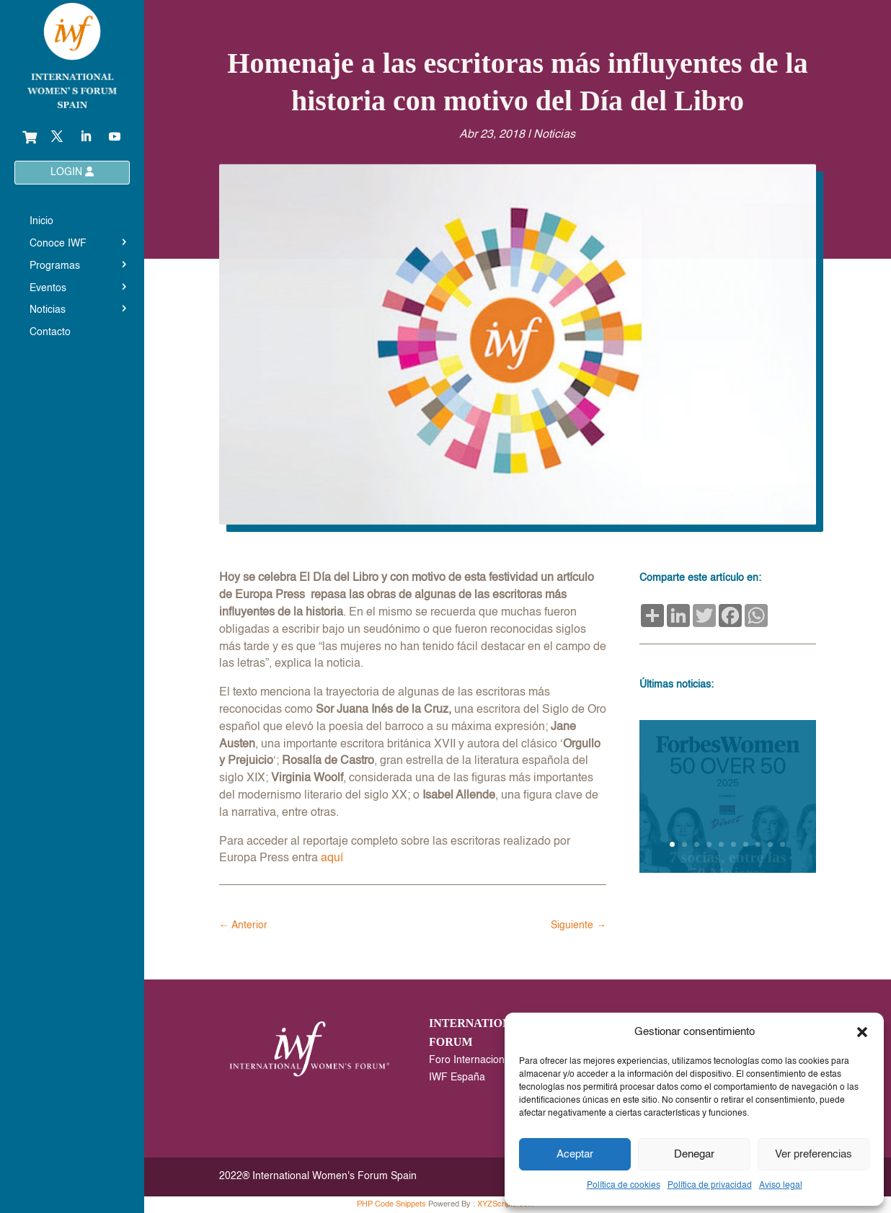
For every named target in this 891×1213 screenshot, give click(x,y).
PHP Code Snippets (391, 1205)
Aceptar (575, 1154)
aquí (332, 858)
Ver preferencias (813, 1154)
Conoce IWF (58, 244)
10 (782, 844)
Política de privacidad (710, 1185)
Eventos (48, 288)
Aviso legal (780, 1185)
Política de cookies (623, 1185)
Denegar (694, 1154)
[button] (862, 1032)
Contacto (50, 332)
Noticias (48, 310)
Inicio (41, 221)
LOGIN (72, 171)
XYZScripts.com (505, 1205)
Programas (55, 266)
